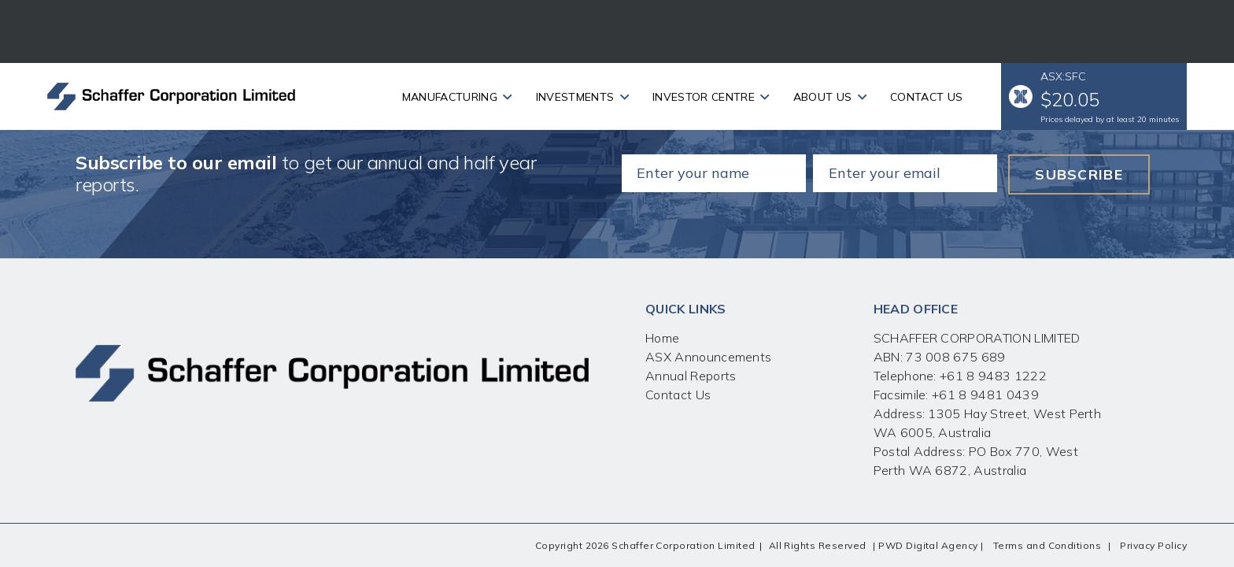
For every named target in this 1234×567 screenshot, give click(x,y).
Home (662, 338)
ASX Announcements (708, 357)
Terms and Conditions (1047, 545)
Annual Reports (690, 376)
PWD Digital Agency (928, 545)
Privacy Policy (1153, 545)
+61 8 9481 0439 (985, 394)
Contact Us (678, 394)
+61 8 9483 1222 (992, 376)
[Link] (171, 96)
